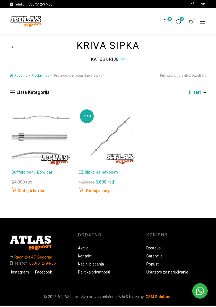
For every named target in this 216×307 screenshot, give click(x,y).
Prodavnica (40, 75)
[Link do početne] (40, 244)
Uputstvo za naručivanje (167, 273)
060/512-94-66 (40, 4)
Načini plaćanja (91, 265)
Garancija (154, 257)
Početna (20, 75)
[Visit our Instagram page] (203, 4)
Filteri (195, 92)
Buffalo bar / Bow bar (30, 173)
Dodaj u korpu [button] (29, 192)
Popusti (153, 265)
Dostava (153, 249)
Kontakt (85, 257)
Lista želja (169, 19)
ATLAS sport (69, 298)
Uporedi (181, 19)
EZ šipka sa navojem (97, 173)
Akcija (83, 249)
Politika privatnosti (94, 273)
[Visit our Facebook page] (192, 4)
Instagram (20, 273)
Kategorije (105, 59)
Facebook (43, 273)
